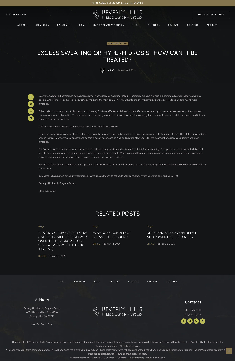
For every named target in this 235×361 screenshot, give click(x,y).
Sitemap (122, 357)
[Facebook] (31, 97)
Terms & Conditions (154, 357)
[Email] (31, 118)
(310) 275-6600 (193, 310)
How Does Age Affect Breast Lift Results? (112, 235)
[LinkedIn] (31, 111)
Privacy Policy (135, 357)
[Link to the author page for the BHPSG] (102, 70)
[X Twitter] (31, 104)
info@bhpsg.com (193, 314)
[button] (211, 15)
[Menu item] (22, 25)
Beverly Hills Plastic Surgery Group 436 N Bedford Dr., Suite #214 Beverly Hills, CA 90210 (42, 312)
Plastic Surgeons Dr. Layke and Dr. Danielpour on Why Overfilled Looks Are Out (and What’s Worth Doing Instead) (62, 241)
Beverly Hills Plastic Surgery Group (50, 342)
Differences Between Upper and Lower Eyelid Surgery (171, 235)
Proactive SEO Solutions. (103, 357)
